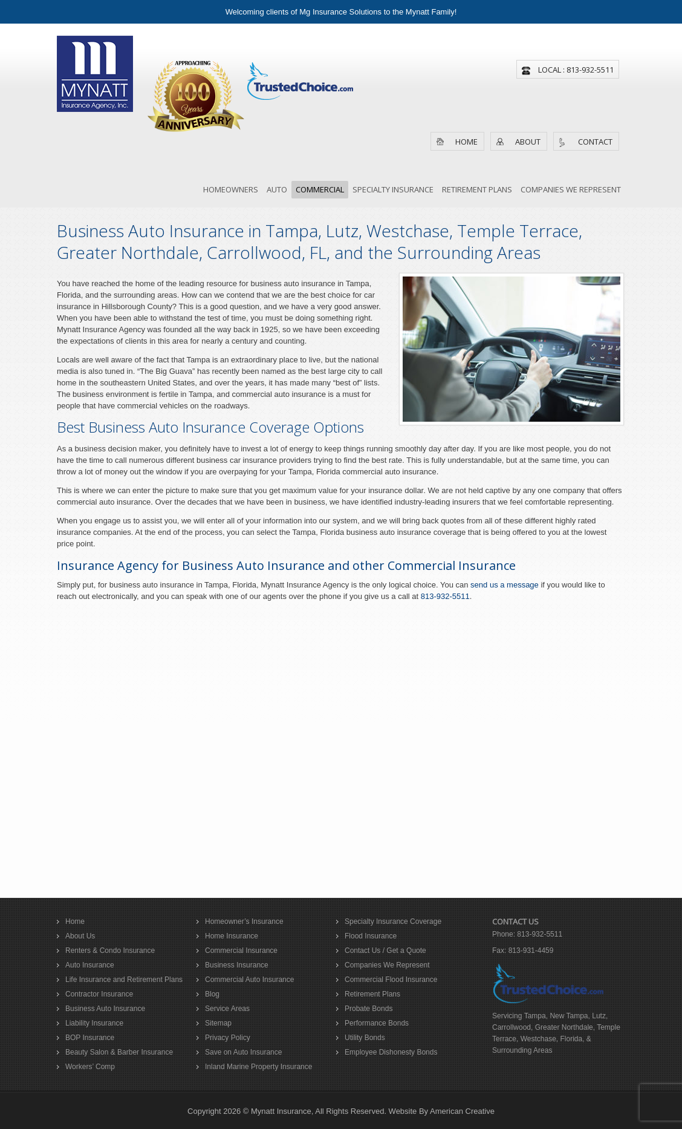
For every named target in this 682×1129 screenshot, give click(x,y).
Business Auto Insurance (105, 1008)
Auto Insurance (89, 965)
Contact (595, 141)
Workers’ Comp (90, 1066)
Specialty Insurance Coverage (393, 921)
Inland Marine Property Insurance (258, 1066)
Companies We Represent (387, 965)
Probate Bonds (368, 1008)
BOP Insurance (89, 1037)
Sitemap (218, 1023)
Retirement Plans (372, 994)
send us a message (504, 584)
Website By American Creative (442, 1111)
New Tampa (569, 1016)
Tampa (535, 1016)
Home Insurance (231, 936)
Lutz (599, 1016)
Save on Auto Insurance (243, 1052)
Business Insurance (236, 965)
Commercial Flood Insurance (391, 979)
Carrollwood (511, 1027)
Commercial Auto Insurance (249, 979)
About (528, 141)
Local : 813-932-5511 (576, 69)
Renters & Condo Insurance (110, 950)
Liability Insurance (94, 1023)
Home (466, 141)
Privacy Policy (227, 1037)
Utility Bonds (365, 1037)
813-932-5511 (445, 596)
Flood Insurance (371, 936)
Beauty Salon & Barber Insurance (119, 1052)
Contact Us (515, 921)
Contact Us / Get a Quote (385, 950)
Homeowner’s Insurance (244, 921)
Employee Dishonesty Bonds (391, 1052)
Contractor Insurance (99, 994)
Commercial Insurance (241, 950)
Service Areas (227, 1008)
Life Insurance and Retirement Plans (124, 979)
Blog (212, 994)
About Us (80, 936)
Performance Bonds (377, 1023)
